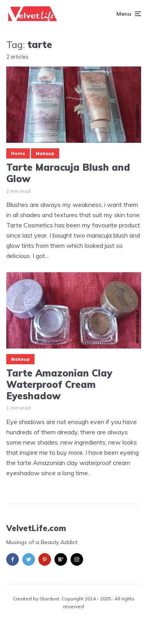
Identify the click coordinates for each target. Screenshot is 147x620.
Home (18, 153)
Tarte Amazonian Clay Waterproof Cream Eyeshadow (59, 384)
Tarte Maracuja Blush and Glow (68, 173)
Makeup (45, 153)
